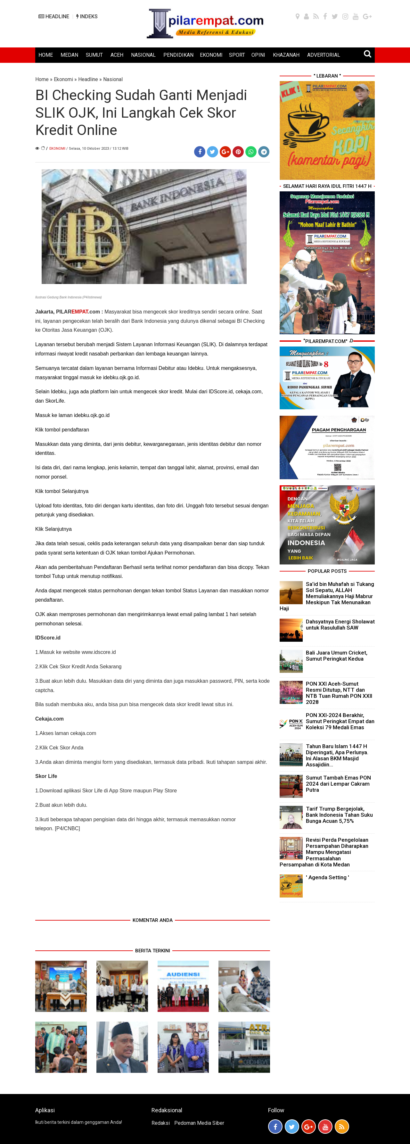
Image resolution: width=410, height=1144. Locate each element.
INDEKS (87, 16)
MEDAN (69, 55)
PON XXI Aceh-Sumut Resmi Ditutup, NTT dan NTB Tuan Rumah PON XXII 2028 (339, 693)
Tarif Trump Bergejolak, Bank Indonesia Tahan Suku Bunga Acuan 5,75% (339, 815)
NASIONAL (143, 55)
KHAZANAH (286, 55)
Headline (88, 79)
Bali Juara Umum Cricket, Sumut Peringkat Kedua (336, 655)
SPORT (237, 55)
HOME (45, 55)
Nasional (113, 79)
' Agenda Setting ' (327, 877)
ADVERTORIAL (323, 55)
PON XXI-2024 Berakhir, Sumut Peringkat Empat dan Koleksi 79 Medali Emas (340, 721)
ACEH (117, 55)
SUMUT (94, 55)
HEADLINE (53, 16)
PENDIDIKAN (178, 55)
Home (42, 79)
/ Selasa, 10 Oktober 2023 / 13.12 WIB (97, 148)
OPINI (258, 55)
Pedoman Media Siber (199, 1123)
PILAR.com (78, 311)
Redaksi (161, 1123)
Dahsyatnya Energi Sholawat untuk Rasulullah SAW (340, 624)
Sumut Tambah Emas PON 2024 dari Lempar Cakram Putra (338, 783)
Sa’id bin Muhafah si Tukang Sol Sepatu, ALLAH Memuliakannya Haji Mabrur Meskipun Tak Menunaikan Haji (327, 596)
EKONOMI (211, 55)
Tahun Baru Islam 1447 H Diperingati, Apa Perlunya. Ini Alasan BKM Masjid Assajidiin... (337, 755)
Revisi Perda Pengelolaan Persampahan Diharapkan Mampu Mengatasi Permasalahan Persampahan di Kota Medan (324, 852)
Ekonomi (63, 79)
